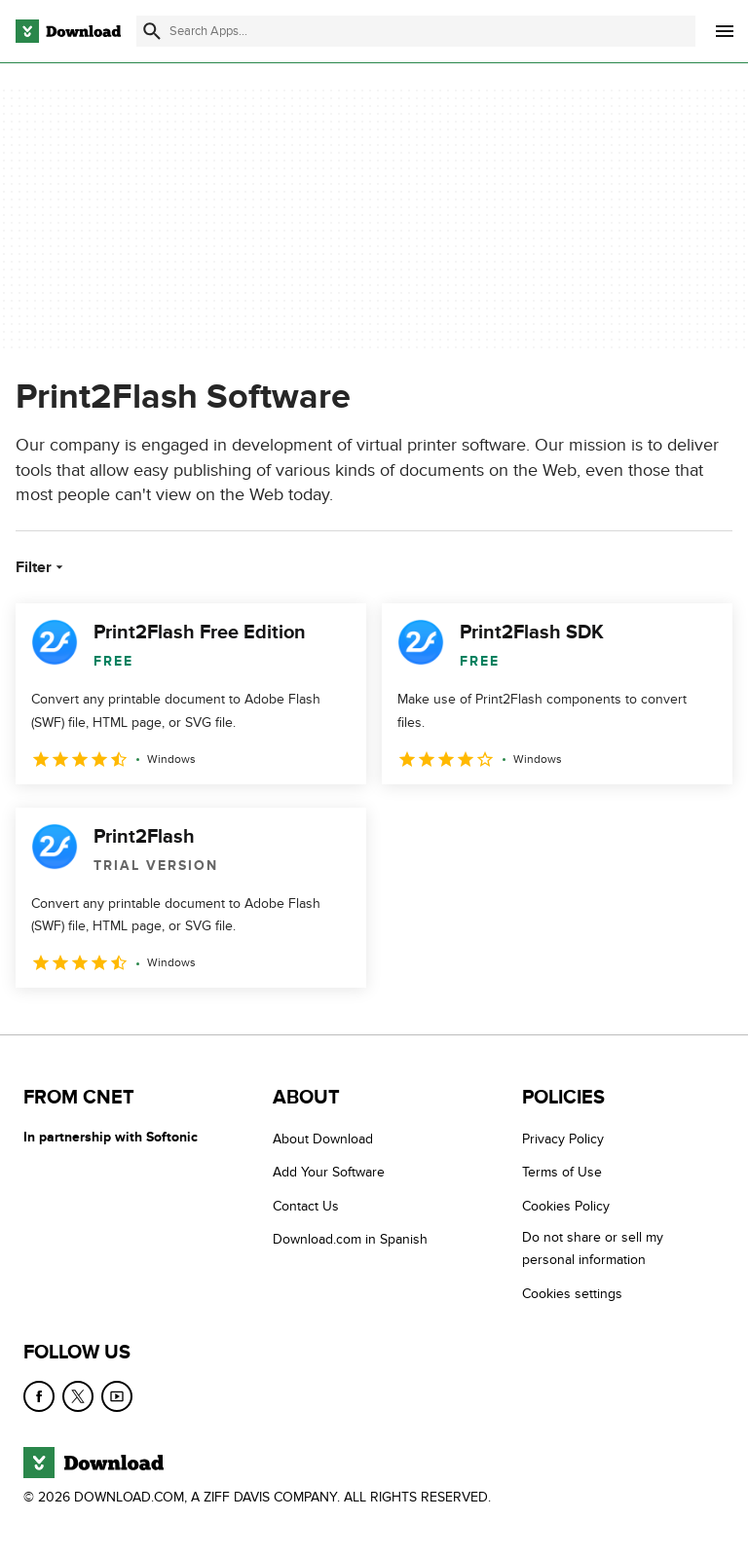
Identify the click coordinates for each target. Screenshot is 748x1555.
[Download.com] (68, 31)
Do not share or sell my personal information (592, 1248)
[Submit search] (152, 31)
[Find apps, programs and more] (415, 31)
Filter (41, 567)
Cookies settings (572, 1293)
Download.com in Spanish (350, 1239)
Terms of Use (562, 1172)
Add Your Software (329, 1172)
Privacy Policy (563, 1139)
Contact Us (306, 1206)
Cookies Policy (566, 1206)
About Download (323, 1139)
